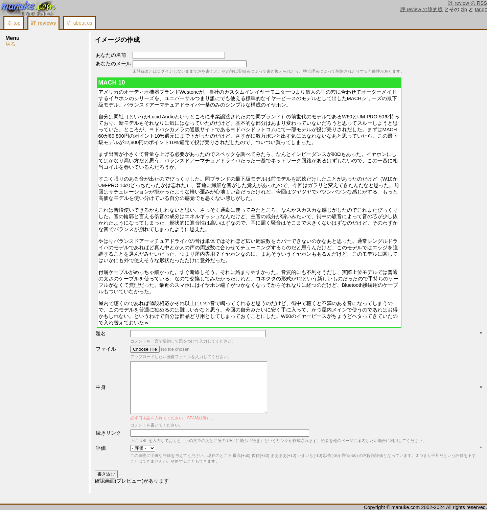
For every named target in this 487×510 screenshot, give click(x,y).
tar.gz (481, 9)
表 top (13, 23)
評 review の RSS (467, 3)
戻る (10, 44)
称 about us (79, 23)
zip (464, 9)
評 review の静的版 (421, 9)
